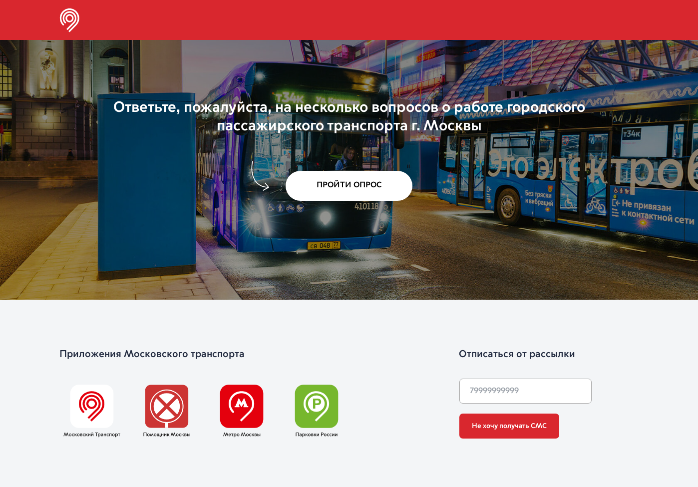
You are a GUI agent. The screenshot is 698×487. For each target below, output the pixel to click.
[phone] (525, 391)
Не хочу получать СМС (509, 426)
